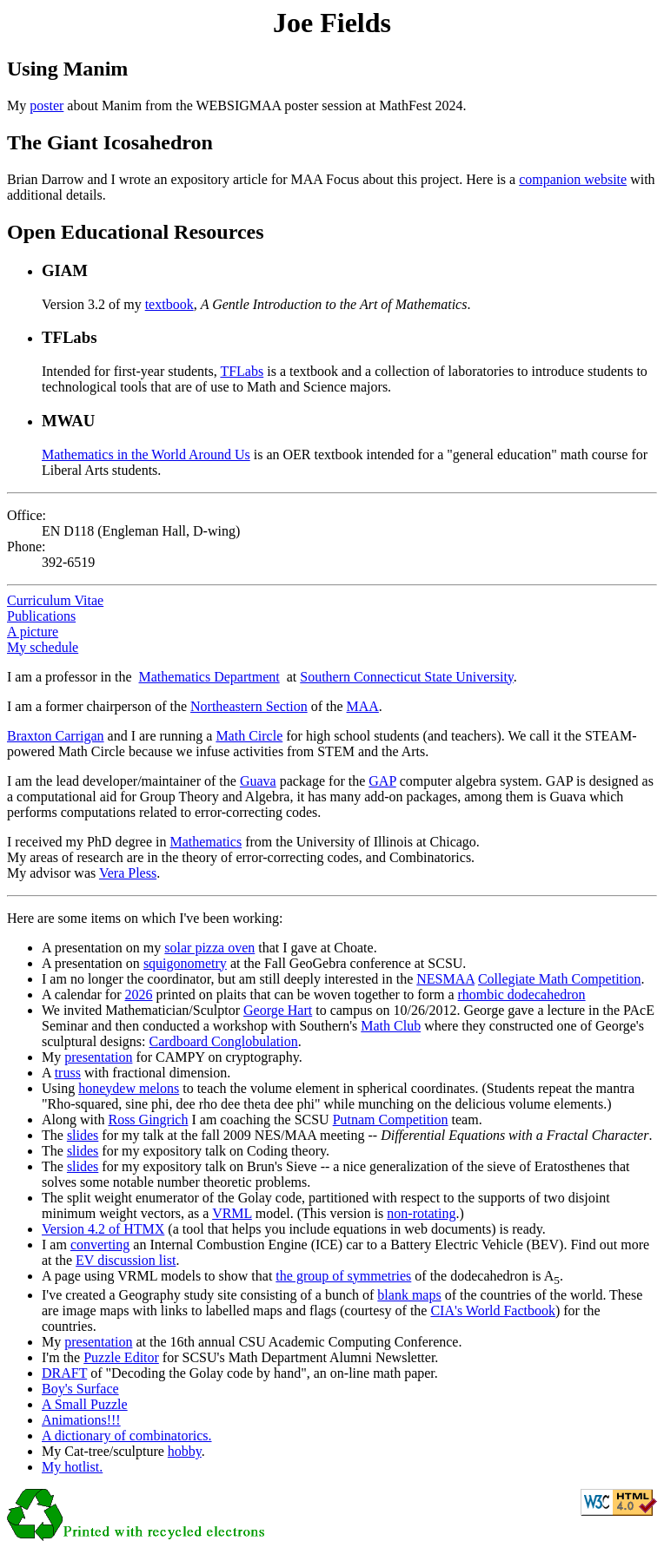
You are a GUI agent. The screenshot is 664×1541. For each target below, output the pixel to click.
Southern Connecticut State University (407, 676)
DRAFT (64, 1373)
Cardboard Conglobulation (223, 1041)
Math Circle (249, 735)
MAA (363, 706)
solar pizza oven (209, 947)
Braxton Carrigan (55, 735)
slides (82, 1135)
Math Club (391, 1025)
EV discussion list (126, 1260)
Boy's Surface (80, 1388)
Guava (258, 781)
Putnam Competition (390, 1119)
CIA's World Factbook (492, 1310)
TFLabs (241, 371)
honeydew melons (128, 1088)
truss (68, 1072)
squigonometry (185, 963)
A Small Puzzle (85, 1404)
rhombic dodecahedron (522, 994)
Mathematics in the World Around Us (146, 454)
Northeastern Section (249, 706)
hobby (185, 1451)
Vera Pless (127, 873)
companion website (573, 179)
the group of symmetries (343, 1275)
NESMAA (445, 978)
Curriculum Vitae (55, 600)
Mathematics (205, 841)
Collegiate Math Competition (559, 978)
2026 (139, 994)
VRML (232, 1213)
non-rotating (421, 1213)
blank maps (409, 1294)
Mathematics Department (209, 676)
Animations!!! (81, 1420)
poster (46, 105)
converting (99, 1244)
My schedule (42, 647)
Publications (41, 616)
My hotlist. (72, 1466)
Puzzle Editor (121, 1357)
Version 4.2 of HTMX (103, 1229)
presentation (98, 1057)
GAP (382, 781)
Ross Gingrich (148, 1119)
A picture (32, 631)
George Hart (277, 1010)
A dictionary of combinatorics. (127, 1435)
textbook (169, 304)
